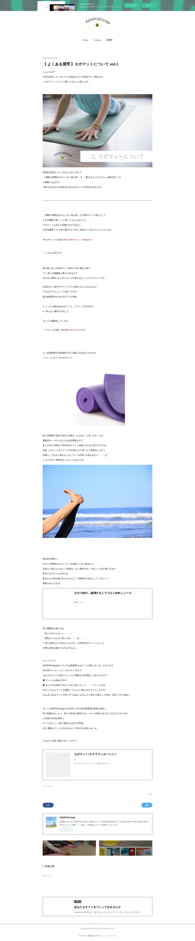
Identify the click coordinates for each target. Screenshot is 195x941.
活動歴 (109, 40)
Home (85, 40)
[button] (85, 39)
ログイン (150, 5)
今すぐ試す (131, 5)
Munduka (65, 330)
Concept (97, 40)
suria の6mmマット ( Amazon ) (77, 239)
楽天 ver (58, 253)
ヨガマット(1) (47, 786)
